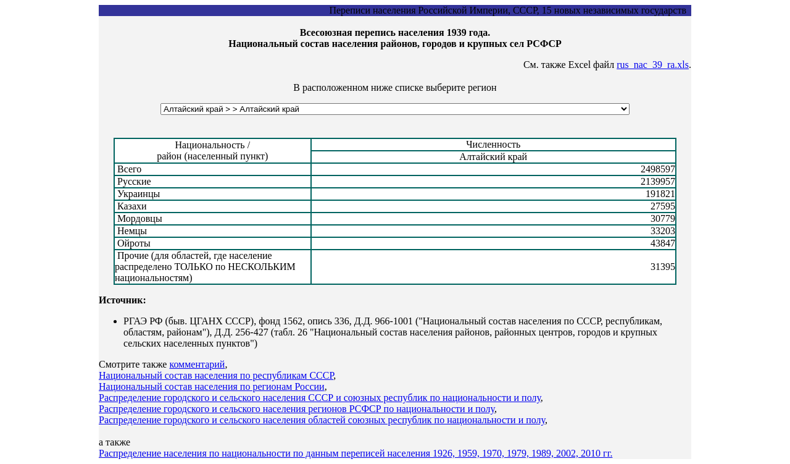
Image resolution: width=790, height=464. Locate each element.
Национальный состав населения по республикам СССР (216, 375)
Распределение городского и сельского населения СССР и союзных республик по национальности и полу (320, 397)
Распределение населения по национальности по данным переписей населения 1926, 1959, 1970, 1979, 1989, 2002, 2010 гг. (355, 453)
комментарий (197, 364)
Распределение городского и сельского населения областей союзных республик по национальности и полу (322, 420)
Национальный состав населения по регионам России (212, 386)
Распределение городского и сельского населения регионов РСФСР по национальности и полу (296, 408)
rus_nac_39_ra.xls (653, 64)
